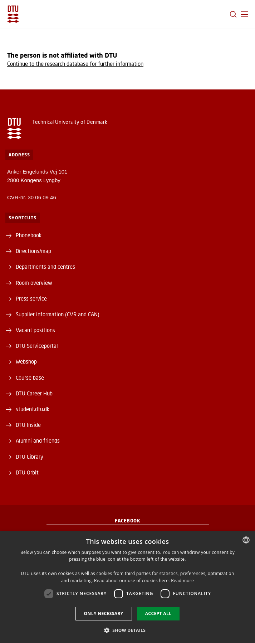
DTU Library (29, 456)
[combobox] (246, 540)
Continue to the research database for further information (75, 63)
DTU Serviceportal (37, 345)
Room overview (34, 282)
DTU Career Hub (34, 393)
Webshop (26, 361)
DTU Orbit (27, 472)
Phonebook (28, 235)
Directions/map (33, 251)
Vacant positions (35, 330)
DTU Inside (28, 425)
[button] (244, 14)
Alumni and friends (38, 440)
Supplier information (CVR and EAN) (57, 314)
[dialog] (127, 587)
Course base (30, 377)
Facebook (127, 520)
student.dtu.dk (32, 409)
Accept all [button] (158, 613)
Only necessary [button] (103, 613)
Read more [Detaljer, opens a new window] (182, 581)
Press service (31, 298)
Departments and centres (45, 266)
